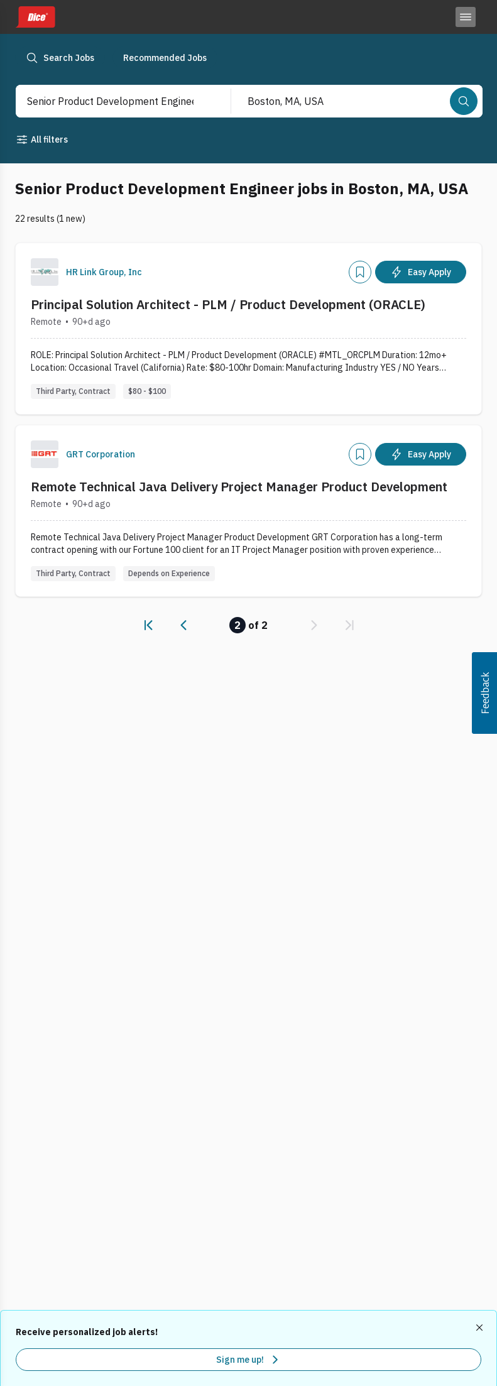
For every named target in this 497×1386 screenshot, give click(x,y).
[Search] (464, 101)
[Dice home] (35, 17)
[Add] (360, 272)
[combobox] (110, 101)
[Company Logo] (44, 272)
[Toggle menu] (465, 17)
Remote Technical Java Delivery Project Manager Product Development (239, 486)
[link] (148, 625)
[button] (484, 693)
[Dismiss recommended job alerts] (480, 1327)
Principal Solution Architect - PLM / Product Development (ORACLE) (228, 304)
